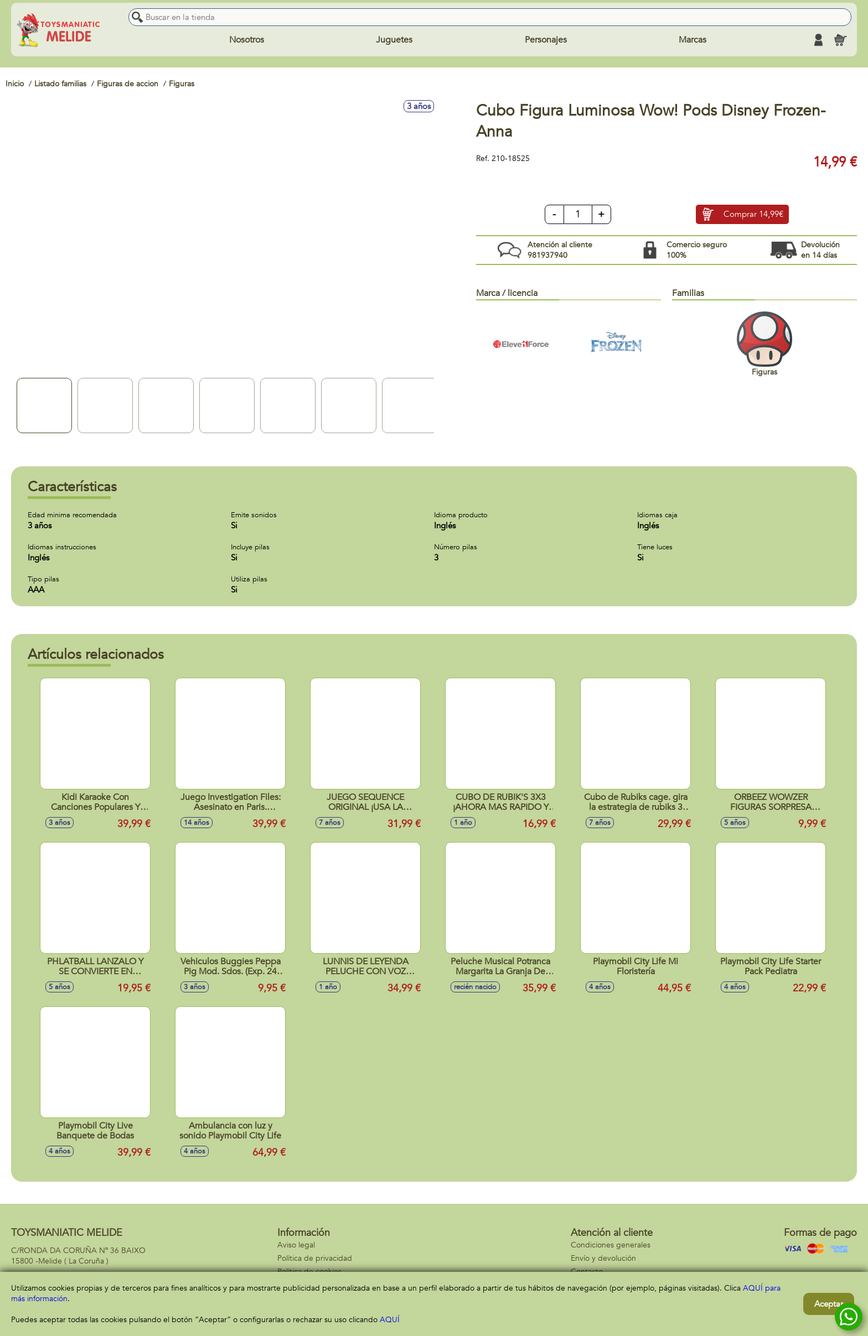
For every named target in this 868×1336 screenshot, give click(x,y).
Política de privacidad (314, 1258)
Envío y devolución (603, 1258)
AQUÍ (390, 1319)
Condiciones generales (610, 1245)
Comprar (753, 214)
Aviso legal (296, 1245)
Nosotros (246, 40)
